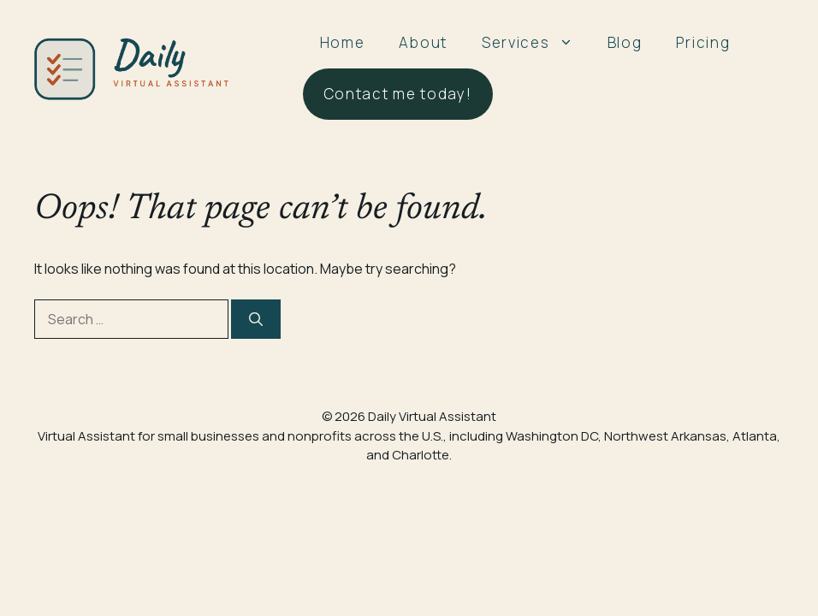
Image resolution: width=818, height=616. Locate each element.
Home (342, 42)
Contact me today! (397, 94)
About (423, 42)
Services (536, 42)
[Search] (256, 319)
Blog (625, 42)
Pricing (703, 42)
